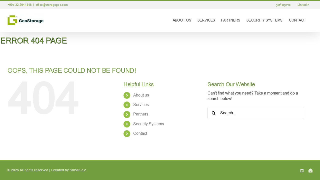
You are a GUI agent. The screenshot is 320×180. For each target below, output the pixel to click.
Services (141, 105)
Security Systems (148, 124)
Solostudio (78, 170)
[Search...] (256, 113)
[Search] (214, 113)
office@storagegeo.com (52, 5)
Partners (140, 114)
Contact (140, 133)
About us (141, 95)
